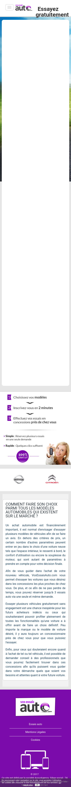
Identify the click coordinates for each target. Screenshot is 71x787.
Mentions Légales (35, 732)
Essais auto (35, 724)
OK (37, 785)
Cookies (35, 739)
